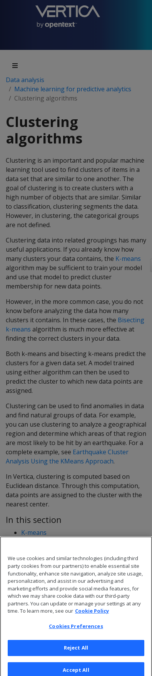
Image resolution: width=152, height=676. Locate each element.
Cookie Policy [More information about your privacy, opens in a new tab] (92, 613)
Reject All (76, 650)
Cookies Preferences (76, 629)
